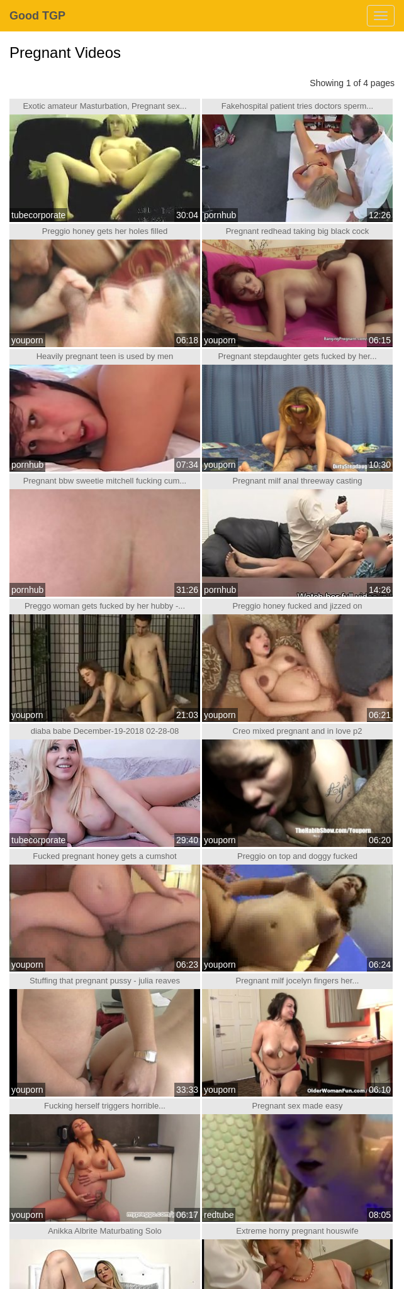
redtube (218, 1215)
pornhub (220, 215)
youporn (27, 340)
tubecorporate (38, 215)
